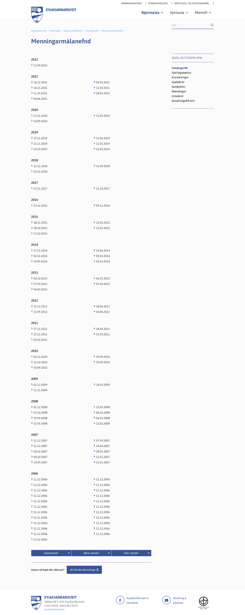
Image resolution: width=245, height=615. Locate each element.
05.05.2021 (103, 82)
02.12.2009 (40, 384)
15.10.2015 (40, 233)
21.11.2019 (40, 143)
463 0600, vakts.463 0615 (62, 605)
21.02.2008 (103, 423)
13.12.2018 (40, 166)
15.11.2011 (40, 334)
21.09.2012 (40, 311)
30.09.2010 (40, 367)
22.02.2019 (103, 149)
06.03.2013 (40, 289)
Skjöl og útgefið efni (73, 30)
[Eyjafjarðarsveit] (36, 609)
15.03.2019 (103, 143)
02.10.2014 (40, 256)
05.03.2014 (103, 256)
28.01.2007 (103, 451)
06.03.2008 (103, 412)
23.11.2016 (40, 205)
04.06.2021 (40, 98)
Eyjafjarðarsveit (39, 30)
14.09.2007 (40, 462)
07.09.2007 (103, 440)
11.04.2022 (40, 65)
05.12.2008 (40, 407)
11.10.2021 (40, 93)
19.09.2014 (40, 261)
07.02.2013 (103, 284)
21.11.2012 (40, 306)
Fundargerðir (92, 30)
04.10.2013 (40, 278)
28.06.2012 (103, 306)
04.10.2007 (40, 457)
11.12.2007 (40, 440)
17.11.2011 (40, 328)
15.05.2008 (40, 423)
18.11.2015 (40, 222)
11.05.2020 (103, 115)
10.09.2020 (40, 121)
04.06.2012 (103, 311)
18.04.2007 (103, 446)
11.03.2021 (103, 87)
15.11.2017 (40, 188)
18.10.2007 (40, 451)
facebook (120, 600)
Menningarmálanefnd (112, 30)
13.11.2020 (40, 115)
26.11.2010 (40, 356)
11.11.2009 (40, 390)
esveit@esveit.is (54, 609)
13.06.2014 (103, 250)
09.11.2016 (103, 205)
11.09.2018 (103, 166)
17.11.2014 (40, 250)
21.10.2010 (40, 362)
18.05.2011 (103, 328)
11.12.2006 (40, 479)
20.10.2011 (40, 339)
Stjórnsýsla (55, 30)
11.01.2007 (103, 457)
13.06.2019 (103, 138)
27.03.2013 (40, 284)
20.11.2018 (40, 171)
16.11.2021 (40, 87)
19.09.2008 (40, 418)
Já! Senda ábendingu (82, 569)
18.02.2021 (103, 93)
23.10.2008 (40, 412)
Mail (166, 600)
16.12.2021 (40, 82)
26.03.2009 (103, 384)
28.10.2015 (40, 228)
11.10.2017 (103, 188)
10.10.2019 (40, 149)
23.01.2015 (103, 222)
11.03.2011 (103, 334)
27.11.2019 (40, 138)
